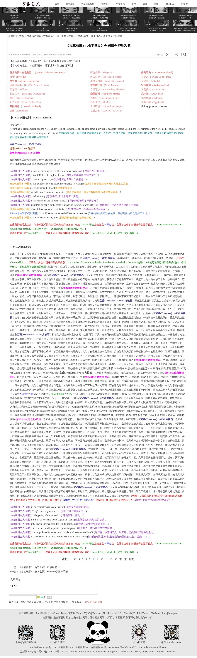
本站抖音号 (139, 644)
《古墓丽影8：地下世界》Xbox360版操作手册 (43, 571)
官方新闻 (70, 4)
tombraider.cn (37, 649)
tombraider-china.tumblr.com (152, 649)
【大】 (183, 54)
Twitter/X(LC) (83, 615)
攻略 (70, 36)
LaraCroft (54, 615)
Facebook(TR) (99, 615)
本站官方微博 (57, 644)
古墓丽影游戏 (34, 36)
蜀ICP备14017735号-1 (50, 653)
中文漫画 (120, 4)
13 (116, 559)
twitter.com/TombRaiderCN (122, 649)
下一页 (123, 559)
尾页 (131, 559)
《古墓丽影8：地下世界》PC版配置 (38, 567)
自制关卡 (105, 4)
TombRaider (42, 615)
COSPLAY (169, 4)
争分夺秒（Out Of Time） (154, 106)
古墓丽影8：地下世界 (54, 36)
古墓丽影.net (81, 649)
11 (106, 559)
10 (102, 559)
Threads (128, 615)
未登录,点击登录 (93, 604)
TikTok (136, 615)
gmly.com (51, 649)
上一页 (72, 559)
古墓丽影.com (65, 649)
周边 (145, 4)
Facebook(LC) (115, 615)
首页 (57, 4)
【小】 (168, 54)
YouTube (155, 615)
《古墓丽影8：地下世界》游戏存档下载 (50, 65)
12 (111, 559)
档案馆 (184, 4)
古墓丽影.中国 (98, 649)
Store (164, 615)
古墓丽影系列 (87, 4)
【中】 (176, 54)
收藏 (156, 4)
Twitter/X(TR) (68, 615)
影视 (134, 4)
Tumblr (145, 615)
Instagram (173, 615)
